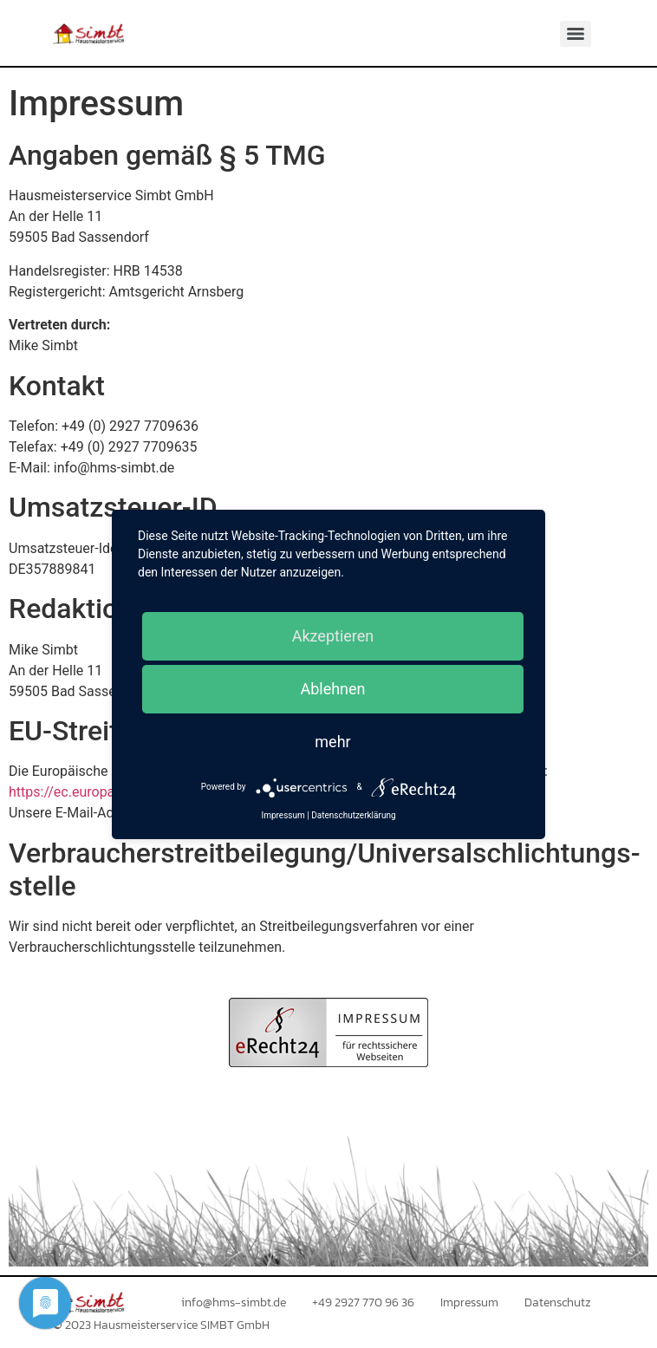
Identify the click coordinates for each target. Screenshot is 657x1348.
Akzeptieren (333, 636)
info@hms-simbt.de (233, 1302)
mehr (332, 742)
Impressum (469, 1302)
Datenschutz (557, 1302)
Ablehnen (332, 689)
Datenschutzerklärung (353, 815)
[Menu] (575, 34)
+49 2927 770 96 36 (363, 1302)
